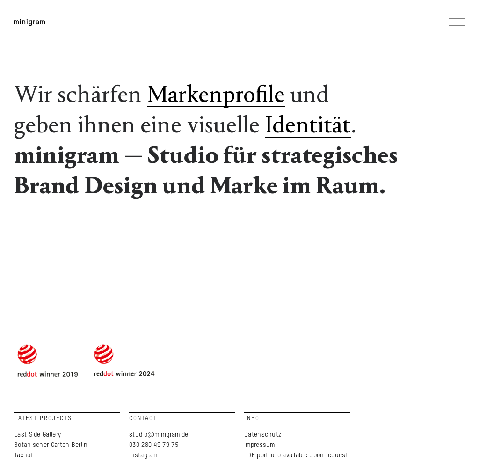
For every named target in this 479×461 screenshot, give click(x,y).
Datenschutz (262, 435)
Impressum (259, 446)
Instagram (144, 456)
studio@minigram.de (159, 435)
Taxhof (25, 456)
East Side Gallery (38, 435)
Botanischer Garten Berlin (52, 446)
